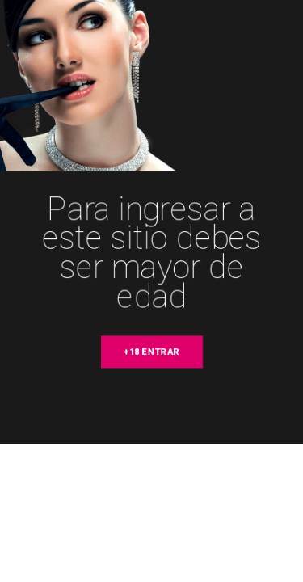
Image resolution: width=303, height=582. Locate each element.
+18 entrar (152, 352)
